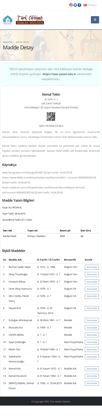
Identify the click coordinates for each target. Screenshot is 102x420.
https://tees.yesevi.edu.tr (59, 74)
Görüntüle (92, 267)
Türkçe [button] (90, 5)
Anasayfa (7, 42)
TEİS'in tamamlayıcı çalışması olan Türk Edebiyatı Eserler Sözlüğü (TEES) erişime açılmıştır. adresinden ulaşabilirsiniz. (51, 74)
